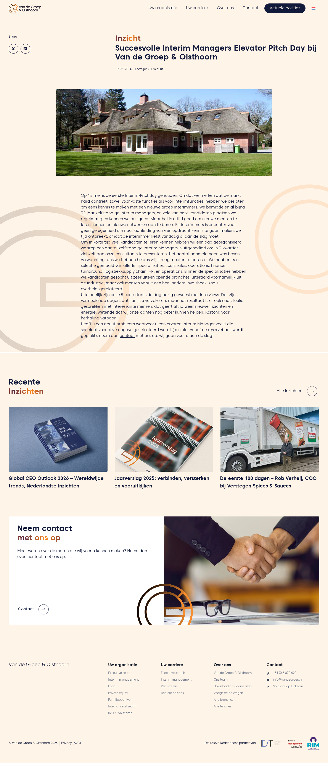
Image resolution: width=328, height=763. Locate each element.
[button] (13, 49)
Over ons (222, 665)
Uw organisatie (122, 665)
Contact (275, 665)
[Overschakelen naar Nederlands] (313, 9)
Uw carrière (172, 665)
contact (127, 336)
